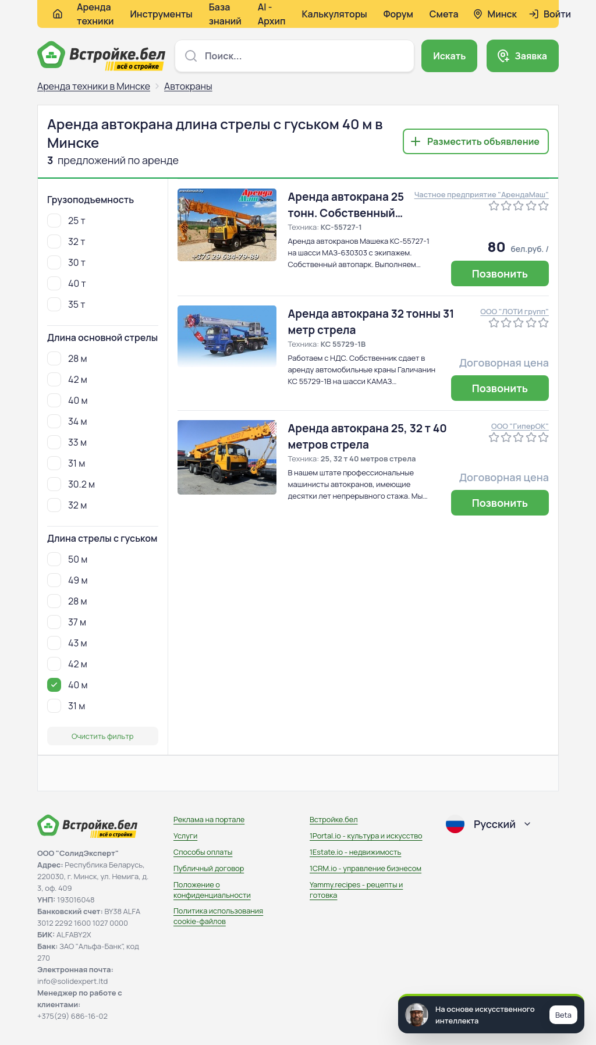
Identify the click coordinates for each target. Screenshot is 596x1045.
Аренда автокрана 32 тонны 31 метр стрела (371, 321)
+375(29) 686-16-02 (72, 1016)
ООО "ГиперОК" (520, 426)
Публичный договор (208, 868)
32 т (66, 241)
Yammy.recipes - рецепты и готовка (356, 889)
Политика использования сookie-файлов (218, 915)
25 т (66, 221)
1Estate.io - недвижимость (355, 852)
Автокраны (188, 86)
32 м (67, 505)
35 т (66, 304)
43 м (67, 643)
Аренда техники (95, 14)
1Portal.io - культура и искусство (366, 835)
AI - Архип (272, 14)
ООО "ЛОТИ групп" (514, 311)
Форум (398, 14)
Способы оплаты (202, 852)
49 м (67, 580)
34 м (67, 421)
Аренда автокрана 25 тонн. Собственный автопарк (346, 205)
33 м (67, 442)
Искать (449, 55)
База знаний (225, 14)
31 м (66, 463)
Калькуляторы (334, 14)
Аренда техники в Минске (93, 86)
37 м (66, 622)
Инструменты (161, 14)
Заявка (531, 55)
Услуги (185, 835)
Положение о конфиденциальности (212, 889)
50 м (67, 559)
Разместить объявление (483, 141)
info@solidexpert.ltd (72, 981)
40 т (66, 283)
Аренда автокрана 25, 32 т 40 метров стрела (367, 436)
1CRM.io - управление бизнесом (365, 868)
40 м (67, 400)
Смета (444, 14)
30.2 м (71, 484)
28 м (67, 358)
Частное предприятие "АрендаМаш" (481, 194)
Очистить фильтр (102, 736)
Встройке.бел (334, 819)
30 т (66, 262)
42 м (67, 379)
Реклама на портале (208, 819)
